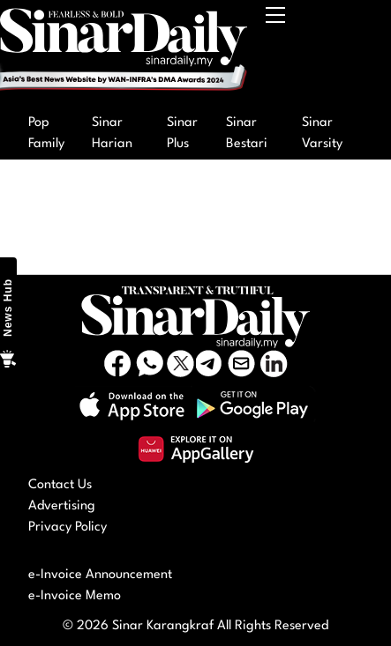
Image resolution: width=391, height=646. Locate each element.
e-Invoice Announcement (100, 575)
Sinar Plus (182, 133)
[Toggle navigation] (276, 54)
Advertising (61, 506)
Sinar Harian (112, 133)
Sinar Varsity (322, 133)
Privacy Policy (67, 527)
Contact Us (60, 485)
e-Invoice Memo (74, 596)
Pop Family (46, 133)
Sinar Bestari (246, 133)
